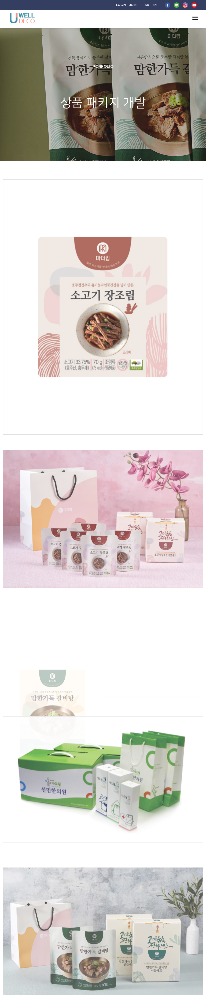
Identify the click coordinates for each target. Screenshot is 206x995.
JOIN (133, 5)
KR (147, 5)
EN (155, 5)
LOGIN (121, 5)
